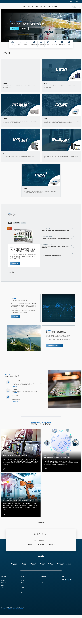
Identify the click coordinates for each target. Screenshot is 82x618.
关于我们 (23, 580)
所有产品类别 (3, 582)
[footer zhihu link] (68, 579)
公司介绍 (42, 6)
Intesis (22, 587)
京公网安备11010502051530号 (7, 608)
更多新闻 (11, 272)
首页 (24, 6)
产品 (36, 6)
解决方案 (30, 6)
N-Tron (22, 595)
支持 (48, 6)
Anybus (22, 582)
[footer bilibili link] (63, 579)
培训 (42, 580)
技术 (2, 587)
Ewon (22, 585)
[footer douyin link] (71, 579)
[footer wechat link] (65, 579)
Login (76, 1)
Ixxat (22, 590)
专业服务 (3, 585)
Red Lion (23, 592)
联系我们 (54, 6)
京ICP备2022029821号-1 (19, 608)
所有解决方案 (3, 580)
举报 (42, 582)
